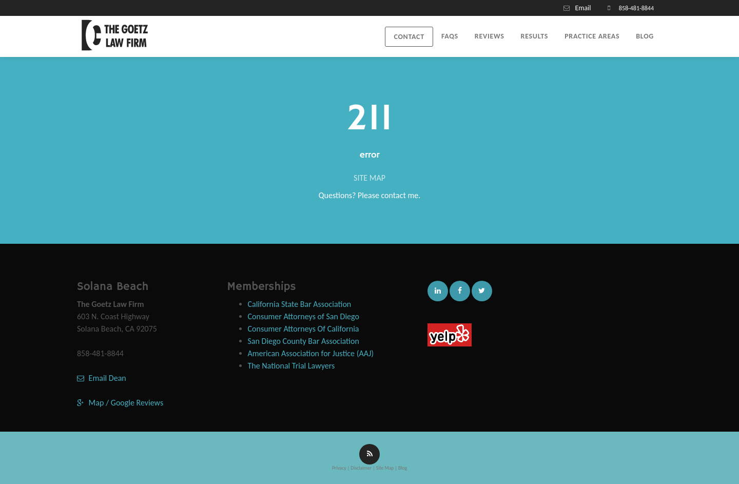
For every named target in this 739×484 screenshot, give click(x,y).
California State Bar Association (300, 304)
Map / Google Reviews (120, 403)
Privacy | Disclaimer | (354, 468)
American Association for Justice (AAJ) (311, 353)
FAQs (449, 36)
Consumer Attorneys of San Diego (303, 316)
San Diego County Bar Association (303, 341)
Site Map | (386, 468)
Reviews (489, 36)
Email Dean (101, 378)
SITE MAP (369, 178)
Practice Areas (592, 36)
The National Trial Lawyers (291, 366)
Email (583, 8)
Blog (645, 36)
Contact (409, 36)
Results (535, 36)
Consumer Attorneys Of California (303, 329)
